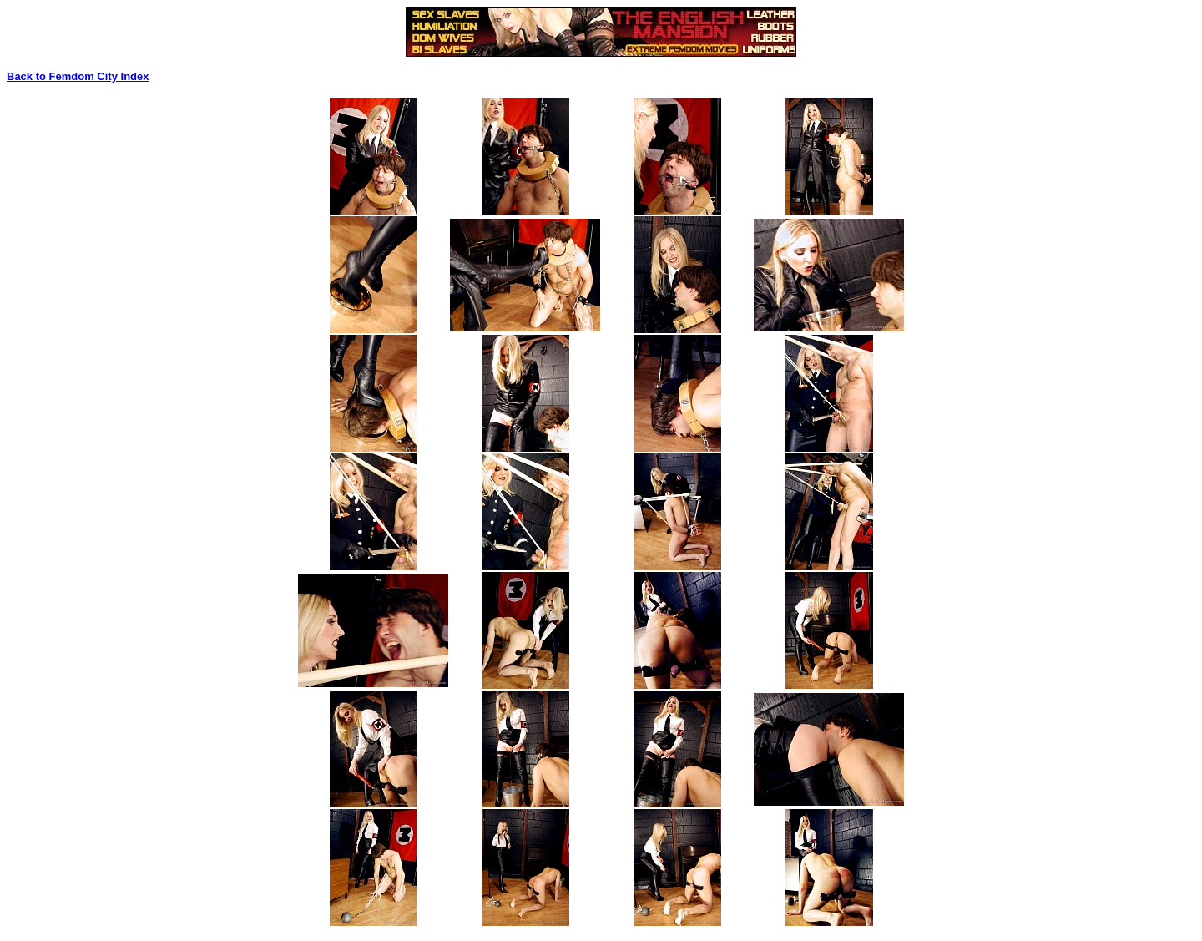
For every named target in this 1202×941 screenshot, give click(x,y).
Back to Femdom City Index (78, 76)
